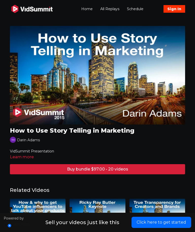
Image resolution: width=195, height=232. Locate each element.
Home (87, 9)
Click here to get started (161, 222)
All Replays (109, 9)
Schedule (135, 9)
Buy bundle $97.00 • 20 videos (97, 169)
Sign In (174, 9)
